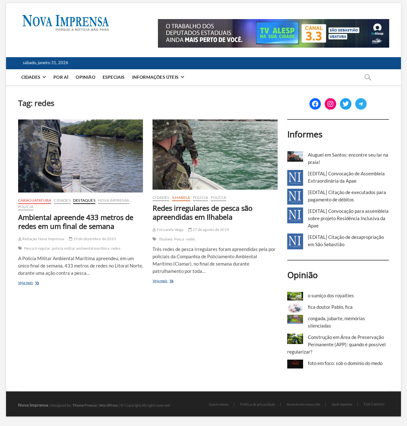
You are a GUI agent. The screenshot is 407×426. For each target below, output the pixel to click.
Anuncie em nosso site (303, 404)
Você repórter (342, 404)
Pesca (179, 239)
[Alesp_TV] (273, 22)
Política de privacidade (257, 404)
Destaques (84, 200)
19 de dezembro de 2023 (92, 238)
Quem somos (219, 404)
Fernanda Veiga (168, 229)
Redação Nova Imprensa (41, 238)
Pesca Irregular (37, 248)
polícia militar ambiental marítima (80, 248)
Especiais (114, 77)
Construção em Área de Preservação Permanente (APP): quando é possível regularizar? (336, 344)
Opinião (85, 77)
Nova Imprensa (113, 200)
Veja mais (33, 283)
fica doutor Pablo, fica (330, 307)
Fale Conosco (374, 404)
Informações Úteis (155, 77)
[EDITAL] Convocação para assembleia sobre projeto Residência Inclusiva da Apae (348, 218)
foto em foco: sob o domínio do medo (345, 363)
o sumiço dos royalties (331, 295)
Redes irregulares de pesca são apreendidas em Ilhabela (202, 212)
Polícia (25, 206)
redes (115, 248)
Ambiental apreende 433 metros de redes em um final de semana (75, 222)
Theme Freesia (84, 405)
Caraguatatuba (34, 200)
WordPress (108, 405)
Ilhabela (181, 197)
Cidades (30, 77)
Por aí (60, 77)
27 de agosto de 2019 (208, 229)
